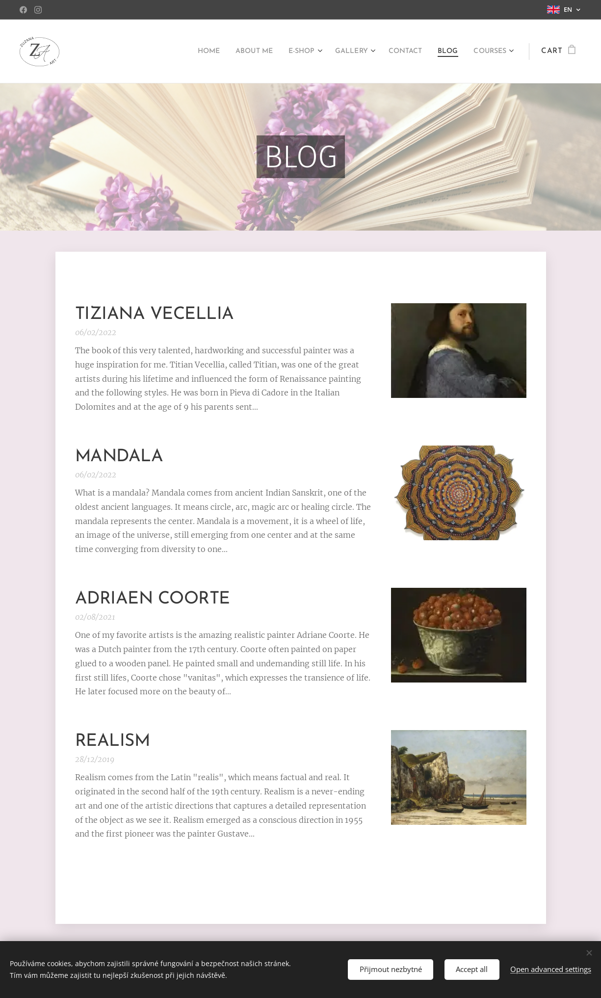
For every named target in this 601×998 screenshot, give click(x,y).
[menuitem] (183, 51)
